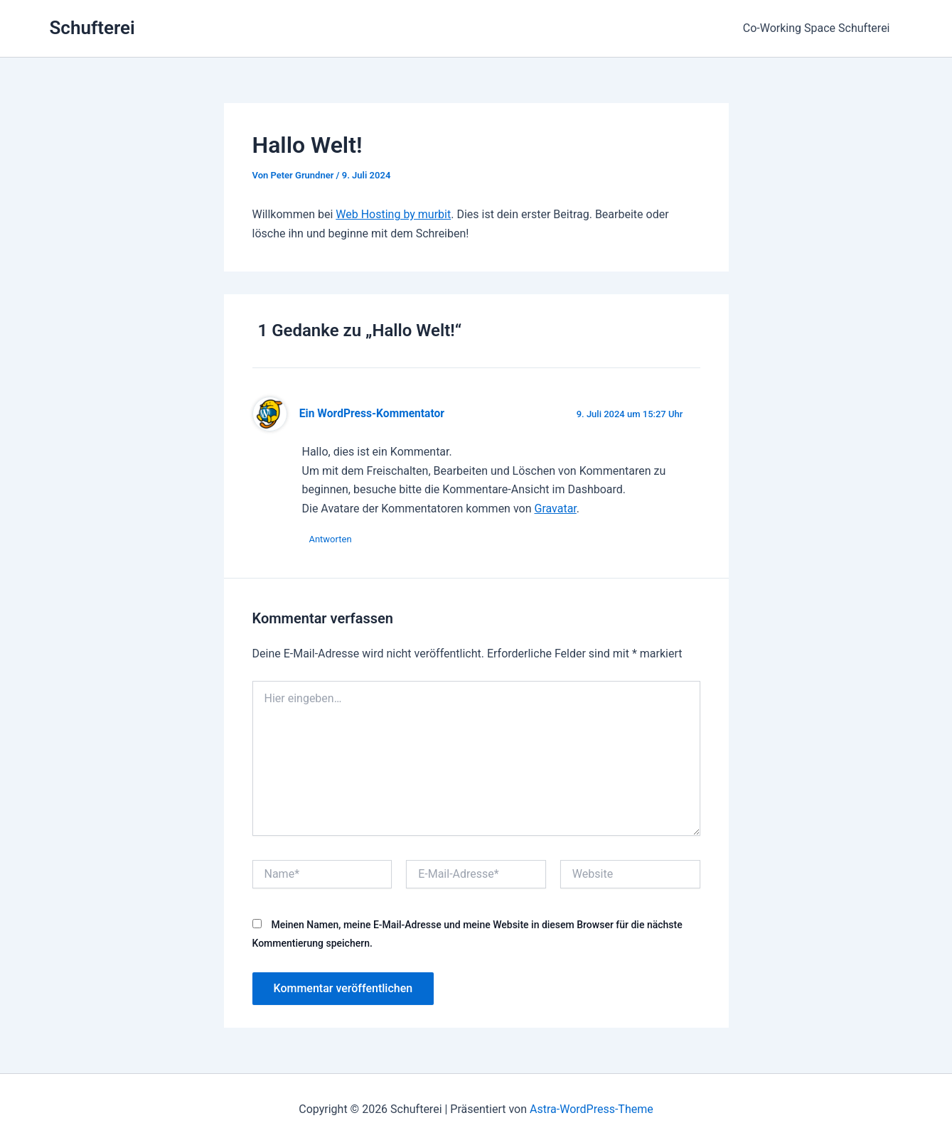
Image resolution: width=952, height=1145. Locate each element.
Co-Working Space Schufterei (818, 28)
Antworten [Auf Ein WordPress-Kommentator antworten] (330, 539)
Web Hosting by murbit (393, 214)
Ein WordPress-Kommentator (371, 413)
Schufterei (92, 27)
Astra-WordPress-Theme (591, 1109)
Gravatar (555, 508)
